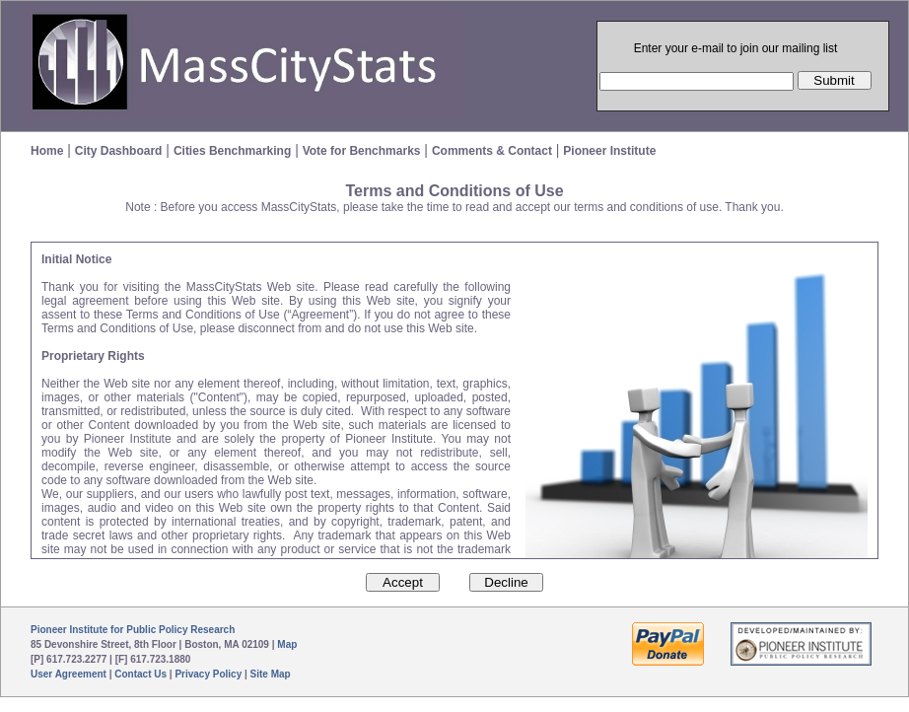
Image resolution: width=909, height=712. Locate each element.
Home (47, 151)
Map (287, 644)
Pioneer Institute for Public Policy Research (133, 629)
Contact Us (140, 674)
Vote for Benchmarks (362, 151)
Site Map (270, 674)
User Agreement (68, 674)
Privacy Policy (208, 674)
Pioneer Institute (609, 151)
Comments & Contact (492, 151)
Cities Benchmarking (232, 151)
